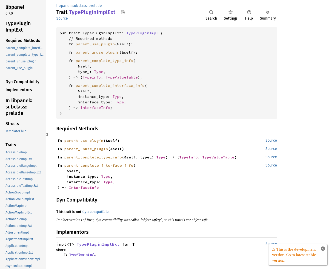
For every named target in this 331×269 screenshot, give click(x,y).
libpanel (63, 5)
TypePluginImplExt (98, 244)
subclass (79, 5)
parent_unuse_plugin (97, 52)
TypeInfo (92, 77)
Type (98, 71)
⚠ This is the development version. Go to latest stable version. (294, 255)
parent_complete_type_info (104, 60)
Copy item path (123, 12)
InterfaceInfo (95, 107)
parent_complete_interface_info (110, 85)
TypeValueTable (122, 77)
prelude (95, 5)
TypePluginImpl (142, 33)
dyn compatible (95, 211)
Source (62, 18)
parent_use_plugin (95, 44)
